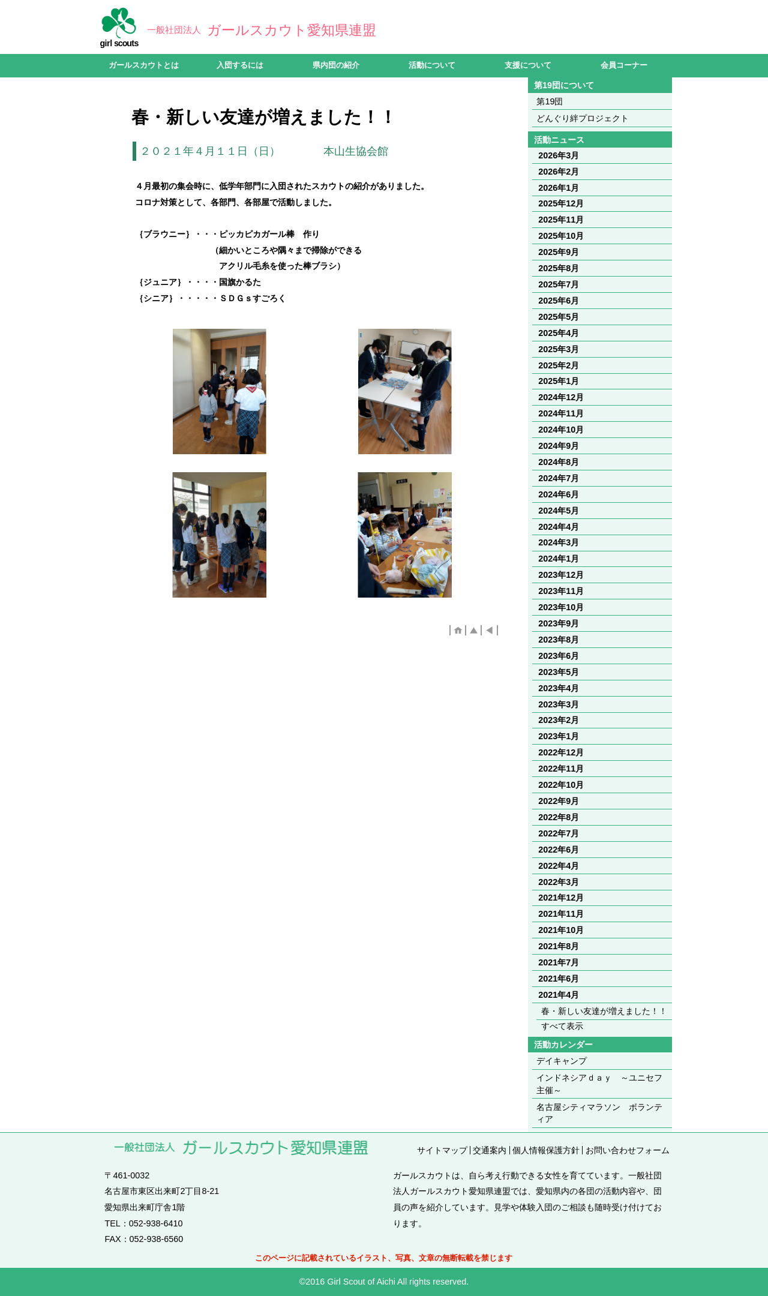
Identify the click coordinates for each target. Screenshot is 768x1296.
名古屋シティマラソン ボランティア (599, 1113)
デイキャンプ (561, 1061)
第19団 (549, 101)
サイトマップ (442, 1150)
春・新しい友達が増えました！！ (604, 1011)
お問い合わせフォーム (628, 1150)
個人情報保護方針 (546, 1150)
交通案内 (489, 1150)
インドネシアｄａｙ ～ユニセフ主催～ (599, 1083)
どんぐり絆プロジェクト (582, 118)
